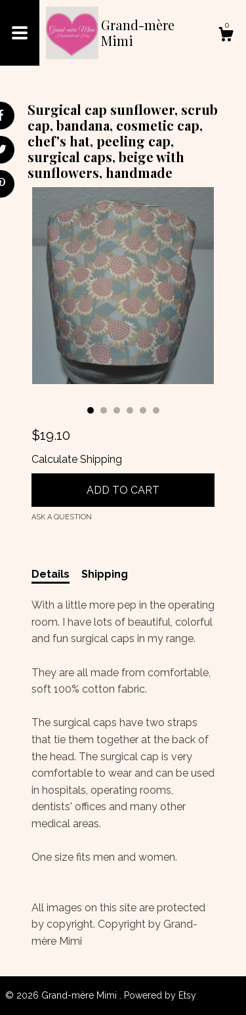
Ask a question (61, 517)
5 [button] (143, 410)
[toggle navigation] (19, 33)
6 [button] (156, 410)
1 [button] (90, 410)
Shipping (104, 574)
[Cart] (225, 36)
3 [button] (116, 410)
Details (50, 574)
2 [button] (103, 410)
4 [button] (130, 410)
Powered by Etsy (160, 995)
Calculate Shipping (76, 459)
